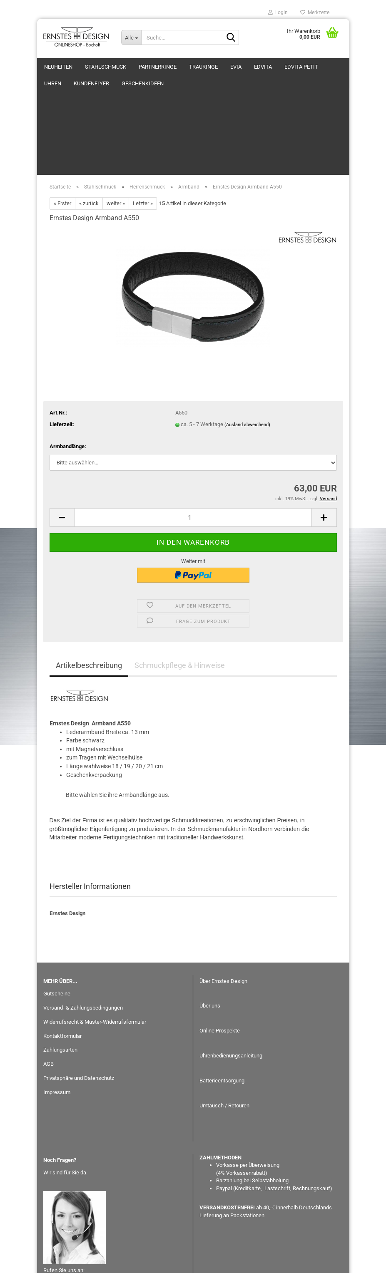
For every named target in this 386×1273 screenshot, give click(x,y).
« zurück (89, 122)
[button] (62, 436)
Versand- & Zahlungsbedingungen (83, 926)
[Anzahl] (193, 436)
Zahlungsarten (60, 968)
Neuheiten (58, 67)
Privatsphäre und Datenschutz (78, 997)
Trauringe (203, 67)
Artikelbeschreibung (89, 584)
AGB (48, 983)
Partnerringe (158, 67)
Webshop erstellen (166, 1262)
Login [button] (278, 12)
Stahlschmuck (105, 67)
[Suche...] (131, 37)
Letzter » (143, 122)
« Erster (62, 122)
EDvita (263, 67)
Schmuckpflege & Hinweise (179, 584)
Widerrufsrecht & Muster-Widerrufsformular (94, 941)
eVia (236, 67)
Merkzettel (315, 12)
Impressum (56, 1011)
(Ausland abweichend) (247, 343)
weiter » (116, 122)
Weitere (295, 67)
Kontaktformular (62, 955)
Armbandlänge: (68, 365)
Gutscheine (56, 912)
